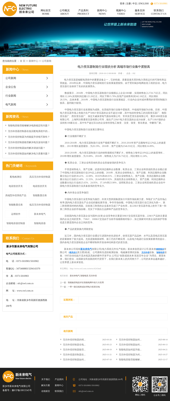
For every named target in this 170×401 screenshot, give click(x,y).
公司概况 (64, 12)
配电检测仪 (16, 177)
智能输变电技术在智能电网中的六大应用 (86, 282)
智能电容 (84, 276)
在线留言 (45, 391)
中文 (134, 3)
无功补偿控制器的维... (74, 339)
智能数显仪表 (40, 195)
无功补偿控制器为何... (129, 354)
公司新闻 (46, 61)
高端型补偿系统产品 (15, 195)
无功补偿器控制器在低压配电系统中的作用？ (29, 131)
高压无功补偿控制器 (39, 177)
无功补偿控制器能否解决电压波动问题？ (28, 142)
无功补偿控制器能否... (74, 349)
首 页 (22, 61)
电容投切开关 (16, 186)
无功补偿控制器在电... (74, 344)
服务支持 (140, 12)
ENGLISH (144, 3)
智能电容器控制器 (15, 223)
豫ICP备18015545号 (22, 390)
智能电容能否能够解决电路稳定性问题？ (28, 125)
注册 (128, 3)
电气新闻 (10, 104)
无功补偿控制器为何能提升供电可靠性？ (28, 137)
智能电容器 (40, 223)
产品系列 (83, 12)
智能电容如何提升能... (129, 349)
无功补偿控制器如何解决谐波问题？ (26, 148)
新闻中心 (102, 12)
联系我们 (159, 12)
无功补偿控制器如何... (129, 339)
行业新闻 (10, 95)
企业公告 (10, 86)
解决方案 (45, 385)
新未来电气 (40, 214)
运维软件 (15, 214)
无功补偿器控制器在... (74, 354)
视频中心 (121, 12)
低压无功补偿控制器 (39, 204)
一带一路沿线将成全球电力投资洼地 (84, 287)
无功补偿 (93, 276)
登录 (122, 3)
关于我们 (45, 379)
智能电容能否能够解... (129, 359)
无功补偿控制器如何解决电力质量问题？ (28, 153)
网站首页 (45, 12)
